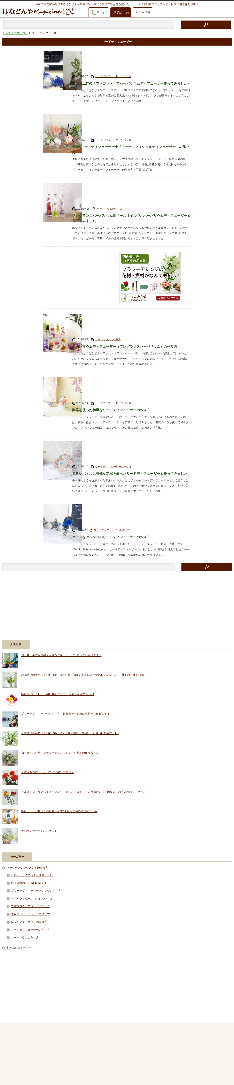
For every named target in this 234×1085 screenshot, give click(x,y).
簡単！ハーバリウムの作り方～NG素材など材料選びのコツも (59, 678)
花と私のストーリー (19, 815)
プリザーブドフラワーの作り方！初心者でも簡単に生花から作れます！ (65, 581)
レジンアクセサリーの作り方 (29, 789)
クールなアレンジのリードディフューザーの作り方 (116, 404)
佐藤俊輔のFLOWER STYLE (29, 750)
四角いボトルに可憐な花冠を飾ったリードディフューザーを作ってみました (131, 358)
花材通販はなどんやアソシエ (20, 1069)
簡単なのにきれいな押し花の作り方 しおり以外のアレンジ (57, 561)
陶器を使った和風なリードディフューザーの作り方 (116, 313)
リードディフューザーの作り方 (113, 53)
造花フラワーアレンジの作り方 (30, 773)
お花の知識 (9, 1027)
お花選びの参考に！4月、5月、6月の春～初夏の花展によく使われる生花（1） (70, 600)
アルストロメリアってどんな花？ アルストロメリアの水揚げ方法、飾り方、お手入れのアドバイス (83, 659)
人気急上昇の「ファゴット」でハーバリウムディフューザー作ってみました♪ (131, 65)
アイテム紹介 (10, 1038)
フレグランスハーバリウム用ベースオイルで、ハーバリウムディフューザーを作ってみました (131, 162)
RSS (17, 986)
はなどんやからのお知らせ (18, 1058)
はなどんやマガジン (30, 1079)
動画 (5, 1048)
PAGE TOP (117, 1006)
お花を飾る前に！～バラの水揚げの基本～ (47, 639)
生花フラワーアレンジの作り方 (30, 781)
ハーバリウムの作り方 (110, 151)
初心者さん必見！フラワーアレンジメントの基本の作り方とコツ (61, 620)
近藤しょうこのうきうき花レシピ (32, 742)
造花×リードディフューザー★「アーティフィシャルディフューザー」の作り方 (128, 113)
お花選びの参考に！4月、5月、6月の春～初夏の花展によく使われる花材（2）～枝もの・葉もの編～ (84, 542)
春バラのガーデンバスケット (39, 698)
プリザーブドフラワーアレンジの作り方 (36, 758)
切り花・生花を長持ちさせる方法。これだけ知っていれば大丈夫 (61, 522)
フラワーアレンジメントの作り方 (27, 735)
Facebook (22, 975)
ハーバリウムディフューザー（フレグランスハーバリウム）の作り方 (131, 270)
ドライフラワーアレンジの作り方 (32, 765)
